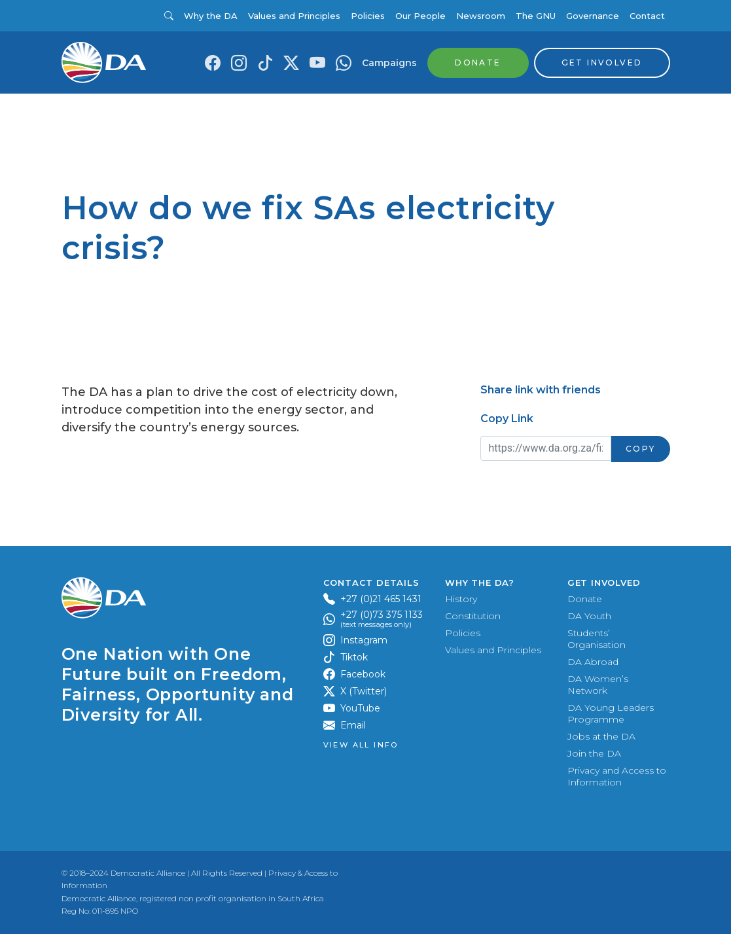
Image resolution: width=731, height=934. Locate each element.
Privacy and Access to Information (616, 776)
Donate (584, 599)
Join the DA (594, 753)
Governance (592, 15)
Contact (647, 15)
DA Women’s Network (597, 684)
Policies (368, 15)
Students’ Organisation (596, 639)
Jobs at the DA (601, 736)
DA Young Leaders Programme (610, 713)
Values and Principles (294, 15)
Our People (420, 15)
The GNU (536, 15)
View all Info (361, 745)
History (461, 599)
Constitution (473, 616)
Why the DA (211, 15)
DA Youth (589, 616)
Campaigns (389, 63)
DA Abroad (592, 662)
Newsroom (480, 15)
